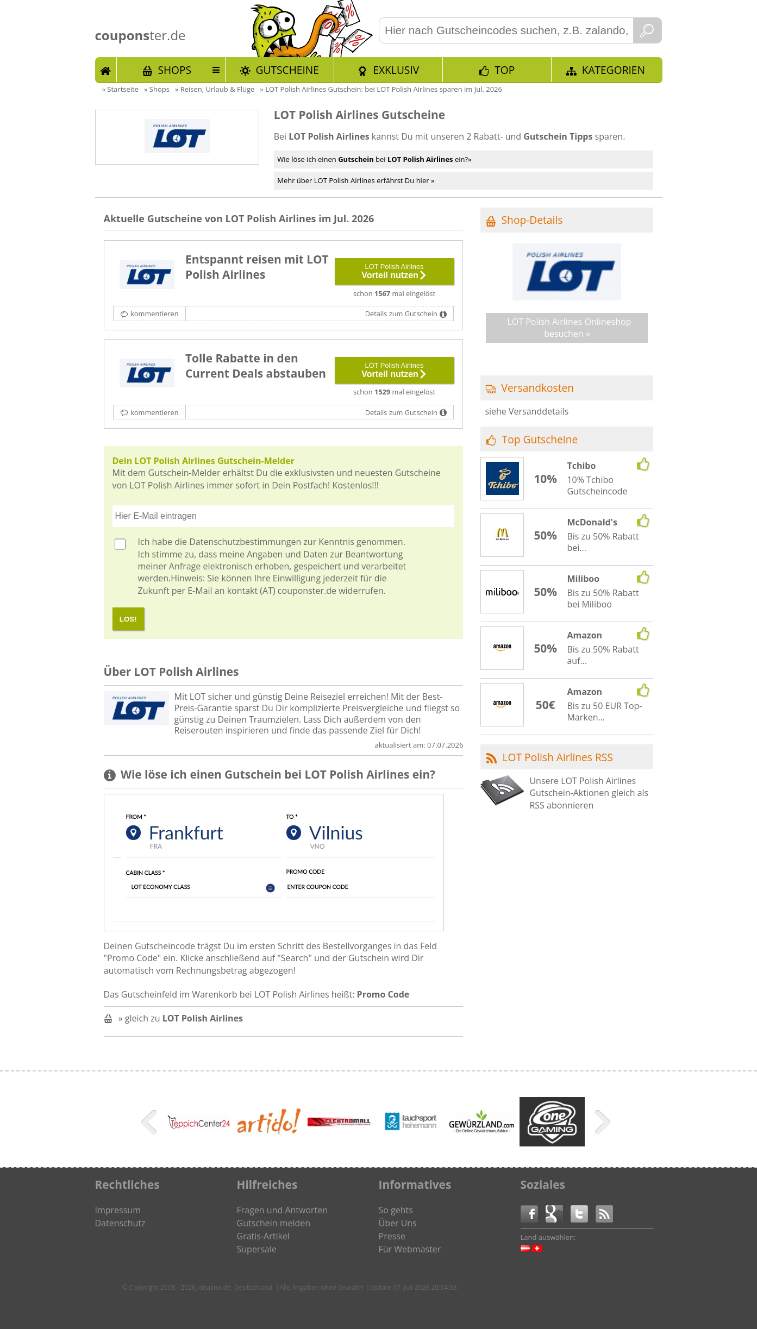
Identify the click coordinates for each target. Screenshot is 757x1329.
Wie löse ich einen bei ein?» (374, 159)
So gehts (396, 1210)
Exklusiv (396, 69)
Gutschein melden (274, 1223)
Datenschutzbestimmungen (245, 542)
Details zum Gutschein (401, 313)
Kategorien (613, 69)
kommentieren (154, 313)
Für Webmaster (410, 1249)
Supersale (257, 1249)
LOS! (128, 619)
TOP (505, 69)
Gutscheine (287, 69)
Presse (392, 1236)
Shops (174, 69)
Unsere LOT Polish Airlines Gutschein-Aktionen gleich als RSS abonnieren (588, 793)
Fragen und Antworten (282, 1210)
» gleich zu (180, 1018)
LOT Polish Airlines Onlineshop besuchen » (569, 328)
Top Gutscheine (540, 439)
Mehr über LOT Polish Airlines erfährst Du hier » (355, 180)
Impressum (118, 1210)
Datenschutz (120, 1223)
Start (106, 69)
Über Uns (398, 1223)
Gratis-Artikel (263, 1236)
